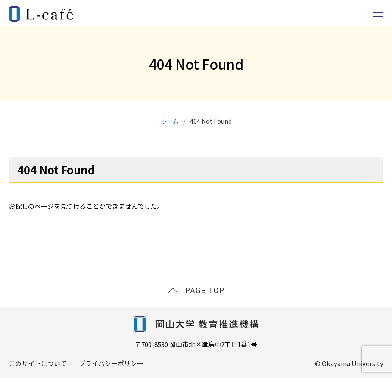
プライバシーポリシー (111, 363)
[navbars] (378, 13)
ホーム (170, 121)
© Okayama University (349, 363)
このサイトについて (38, 363)
